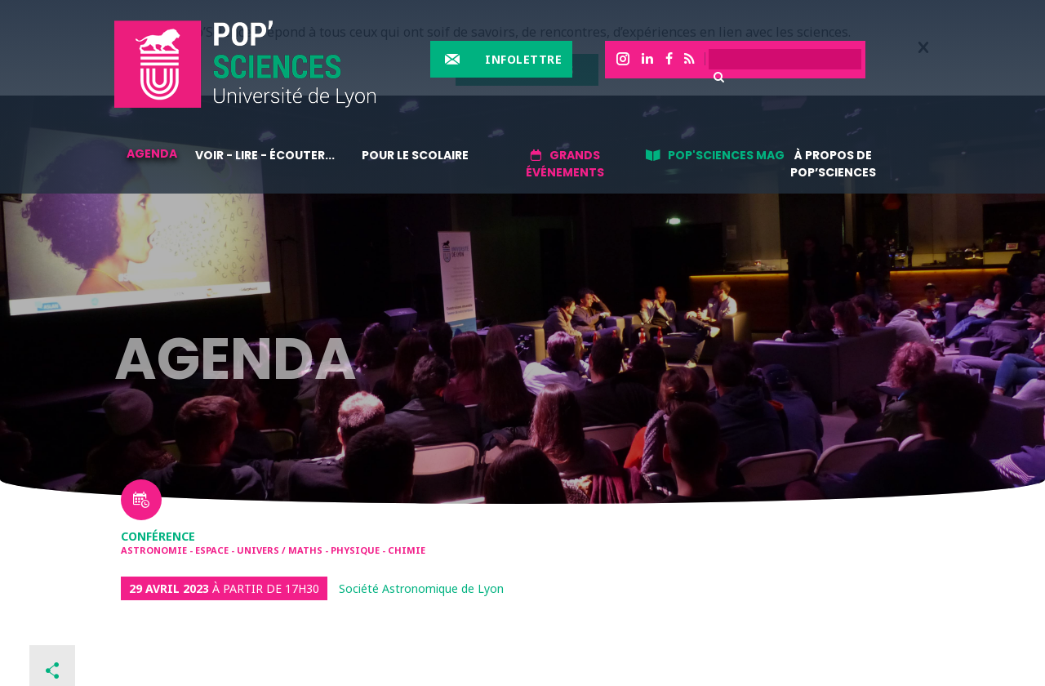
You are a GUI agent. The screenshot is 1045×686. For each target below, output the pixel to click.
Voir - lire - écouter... (265, 155)
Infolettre (523, 59)
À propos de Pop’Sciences (833, 163)
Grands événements (565, 163)
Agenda (152, 153)
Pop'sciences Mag (726, 155)
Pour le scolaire (415, 155)
